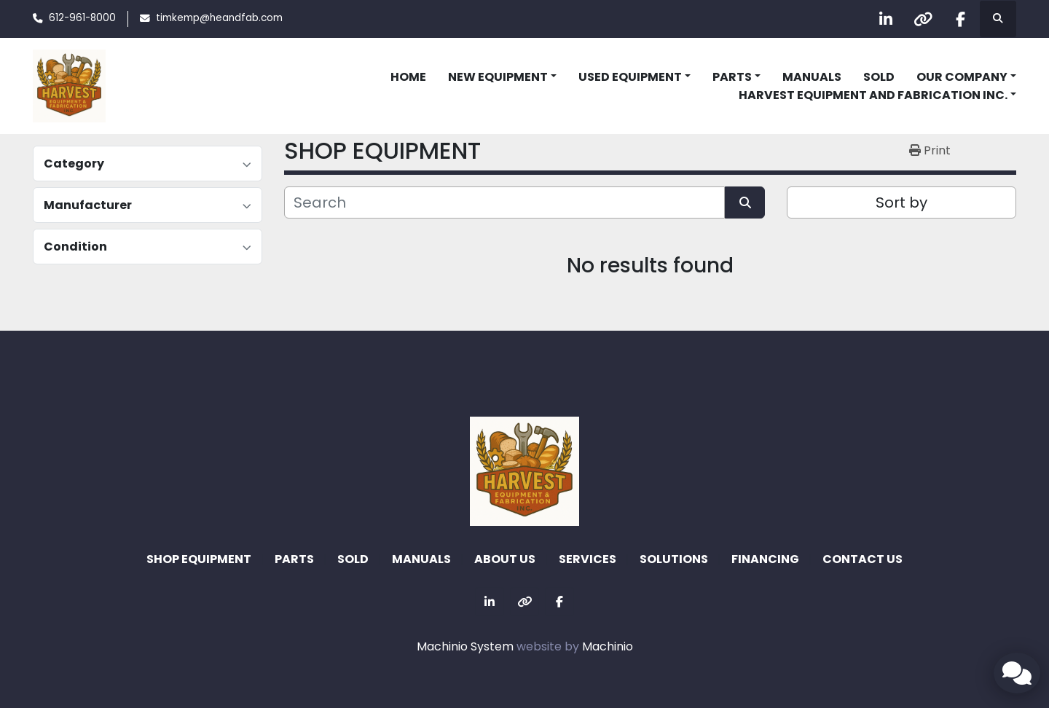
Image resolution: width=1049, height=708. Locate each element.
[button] (502, 77)
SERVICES (587, 559)
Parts (732, 76)
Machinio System (465, 646)
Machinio (607, 646)
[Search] (504, 202)
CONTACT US (862, 559)
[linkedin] (886, 19)
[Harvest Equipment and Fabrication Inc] (524, 470)
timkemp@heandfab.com (219, 18)
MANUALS (811, 76)
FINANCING (765, 559)
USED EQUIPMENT (630, 76)
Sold (879, 76)
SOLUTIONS (674, 559)
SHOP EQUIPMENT (198, 559)
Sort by (901, 202)
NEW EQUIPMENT (498, 76)
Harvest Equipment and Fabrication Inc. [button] (873, 95)
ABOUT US (504, 559)
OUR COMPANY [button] (961, 76)
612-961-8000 (82, 18)
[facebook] (960, 19)
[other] (923, 19)
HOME (408, 76)
